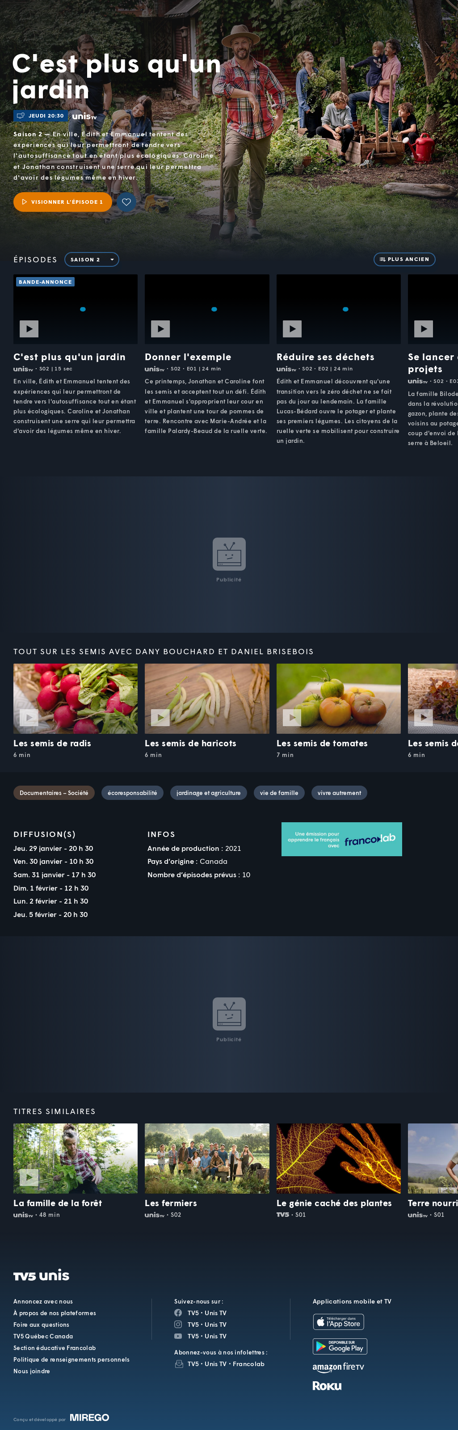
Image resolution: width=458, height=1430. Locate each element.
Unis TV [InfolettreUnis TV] (216, 1363)
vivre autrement (339, 792)
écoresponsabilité (132, 792)
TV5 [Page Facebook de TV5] (193, 1312)
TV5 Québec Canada (43, 1336)
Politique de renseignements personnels (71, 1359)
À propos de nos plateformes (54, 1312)
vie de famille (279, 792)
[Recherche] (421, 26)
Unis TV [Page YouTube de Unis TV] (216, 1336)
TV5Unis (72, 17)
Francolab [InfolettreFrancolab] (249, 1363)
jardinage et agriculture (208, 792)
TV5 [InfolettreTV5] (193, 1363)
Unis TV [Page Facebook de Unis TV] (216, 1312)
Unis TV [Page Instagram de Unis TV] (216, 1324)
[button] (300, 26)
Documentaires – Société (54, 792)
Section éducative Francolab (54, 1347)
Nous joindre (31, 1371)
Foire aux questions (41, 1324)
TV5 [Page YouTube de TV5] (193, 1336)
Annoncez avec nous (43, 1301)
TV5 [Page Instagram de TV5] (193, 1324)
